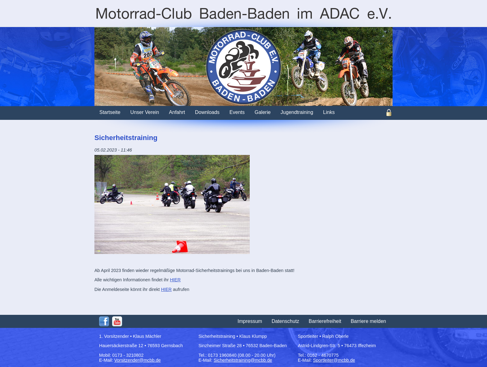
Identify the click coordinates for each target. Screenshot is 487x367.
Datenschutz (285, 321)
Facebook (104, 321)
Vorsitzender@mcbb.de (137, 360)
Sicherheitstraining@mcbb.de (243, 360)
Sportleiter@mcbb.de (334, 360)
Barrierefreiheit (325, 321)
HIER (175, 279)
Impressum (250, 321)
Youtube (117, 321)
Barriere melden (368, 321)
